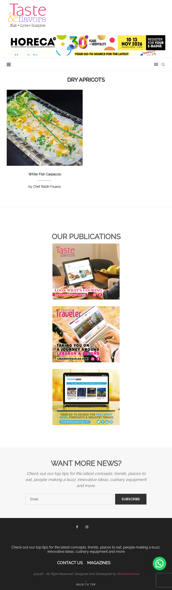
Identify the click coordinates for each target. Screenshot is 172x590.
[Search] (163, 64)
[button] (159, 563)
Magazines (98, 562)
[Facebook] (77, 527)
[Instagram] (87, 527)
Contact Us (70, 562)
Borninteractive (128, 574)
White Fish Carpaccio (44, 174)
